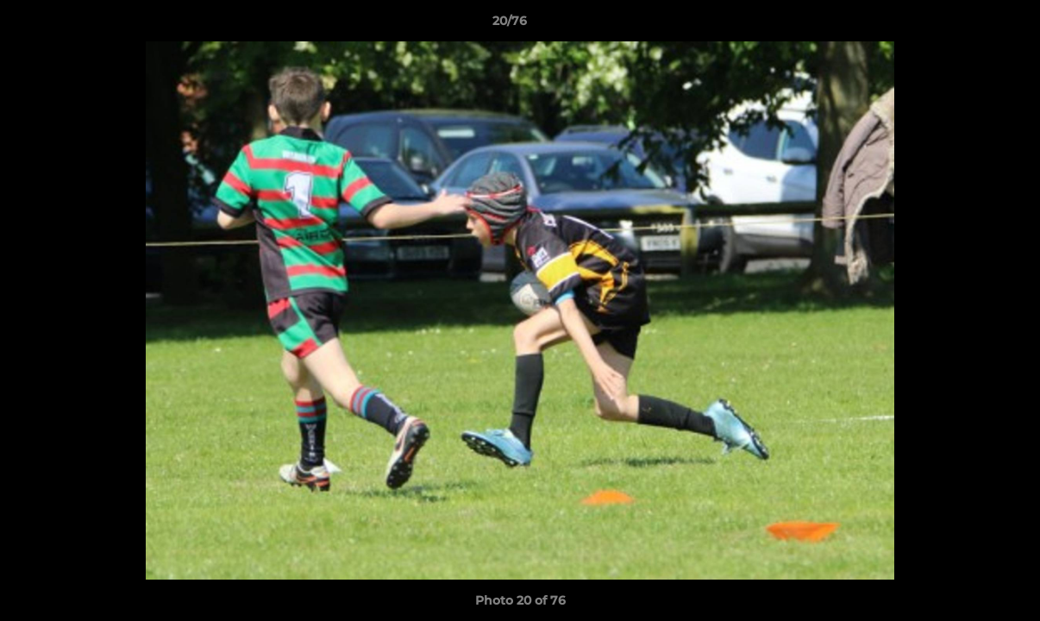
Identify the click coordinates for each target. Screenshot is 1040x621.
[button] (967, 25)
